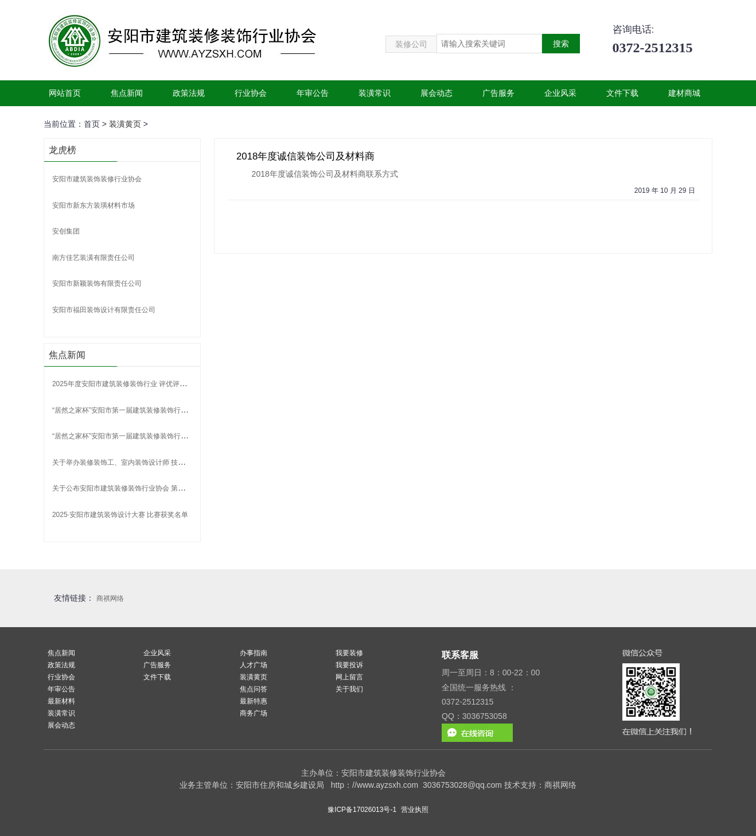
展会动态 (436, 93)
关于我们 (349, 689)
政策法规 (189, 93)
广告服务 (498, 93)
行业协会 (251, 93)
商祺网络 (110, 598)
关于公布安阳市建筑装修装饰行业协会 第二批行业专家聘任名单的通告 (159, 488)
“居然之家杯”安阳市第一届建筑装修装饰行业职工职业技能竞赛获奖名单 (161, 410)
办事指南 (253, 653)
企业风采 (560, 93)
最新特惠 (253, 701)
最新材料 (61, 701)
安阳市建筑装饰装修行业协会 (97, 179)
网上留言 (349, 677)
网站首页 (65, 93)
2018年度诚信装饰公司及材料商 (305, 156)
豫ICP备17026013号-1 (362, 810)
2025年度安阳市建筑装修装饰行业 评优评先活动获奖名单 (140, 384)
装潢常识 (374, 93)
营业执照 (414, 810)
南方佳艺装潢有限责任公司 (93, 258)
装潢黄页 (125, 124)
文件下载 (622, 93)
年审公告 (313, 93)
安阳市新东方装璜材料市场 (93, 205)
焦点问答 (253, 689)
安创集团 (66, 231)
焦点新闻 (127, 93)
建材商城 (684, 93)
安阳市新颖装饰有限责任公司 (97, 283)
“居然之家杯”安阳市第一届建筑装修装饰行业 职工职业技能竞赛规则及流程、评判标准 (182, 436)
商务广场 (253, 713)
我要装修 (349, 653)
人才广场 (253, 665)
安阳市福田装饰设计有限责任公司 (103, 310)
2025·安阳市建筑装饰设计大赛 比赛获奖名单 (120, 515)
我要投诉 (349, 665)
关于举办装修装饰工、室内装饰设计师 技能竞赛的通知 (135, 462)
